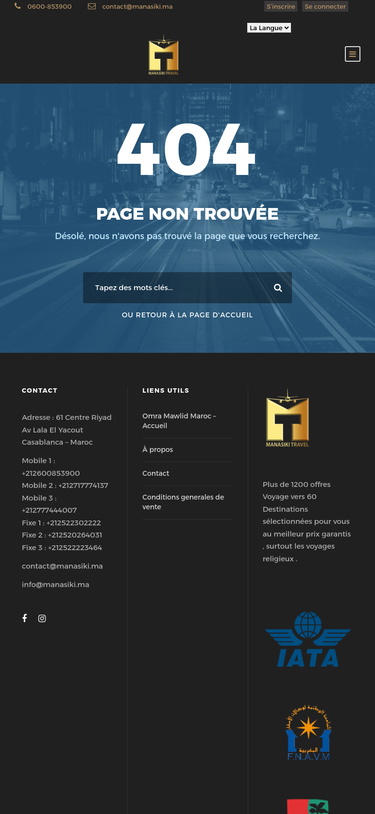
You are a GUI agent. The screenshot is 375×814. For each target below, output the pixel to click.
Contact (155, 473)
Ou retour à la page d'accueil (187, 315)
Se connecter (325, 6)
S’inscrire (281, 6)
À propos (157, 449)
